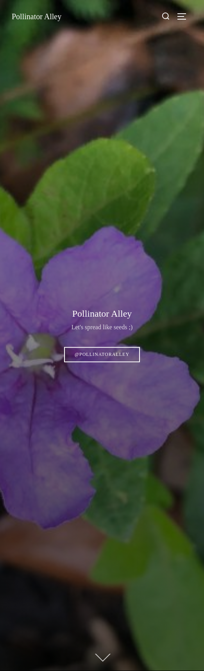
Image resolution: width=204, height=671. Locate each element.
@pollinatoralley (102, 354)
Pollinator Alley (36, 16)
